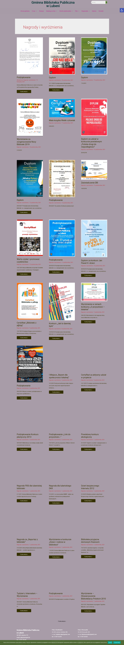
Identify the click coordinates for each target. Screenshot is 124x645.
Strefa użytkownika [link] (66, 11)
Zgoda (110, 642)
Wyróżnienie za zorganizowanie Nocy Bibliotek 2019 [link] (26, 142)
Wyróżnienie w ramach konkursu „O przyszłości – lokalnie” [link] (93, 292)
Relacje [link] (41, 11)
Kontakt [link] (101, 11)
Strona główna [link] (25, 11)
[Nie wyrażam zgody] (122, 642)
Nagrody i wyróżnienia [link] (29, 80)
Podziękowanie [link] (23, 77)
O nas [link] (34, 11)
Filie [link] (77, 11)
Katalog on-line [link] (51, 11)
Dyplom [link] (52, 77)
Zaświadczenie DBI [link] (89, 189)
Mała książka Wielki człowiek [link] (62, 120)
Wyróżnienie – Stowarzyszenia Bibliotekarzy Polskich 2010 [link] (93, 558)
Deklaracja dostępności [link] (66, 638)
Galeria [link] (94, 11)
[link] (122, 10)
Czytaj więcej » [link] (24, 91)
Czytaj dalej (117, 642)
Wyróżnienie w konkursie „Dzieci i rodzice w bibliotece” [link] (60, 504)
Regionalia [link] (86, 11)
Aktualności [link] (20, 80)
